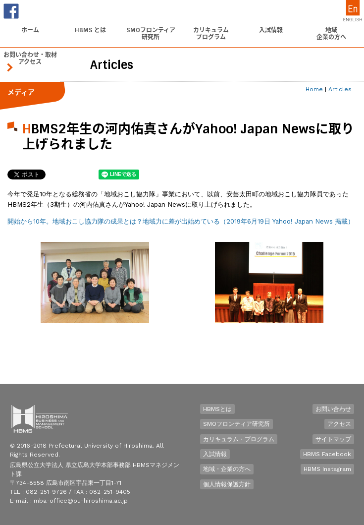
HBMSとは (217, 409)
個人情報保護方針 (227, 484)
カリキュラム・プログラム (238, 439)
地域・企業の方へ (227, 469)
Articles (340, 89)
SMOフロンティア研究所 (236, 423)
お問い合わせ (333, 409)
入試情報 (215, 454)
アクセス (339, 423)
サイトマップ (333, 439)
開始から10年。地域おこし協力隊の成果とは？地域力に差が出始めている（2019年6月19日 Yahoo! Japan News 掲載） (180, 221)
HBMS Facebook (327, 454)
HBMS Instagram (327, 469)
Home (314, 89)
